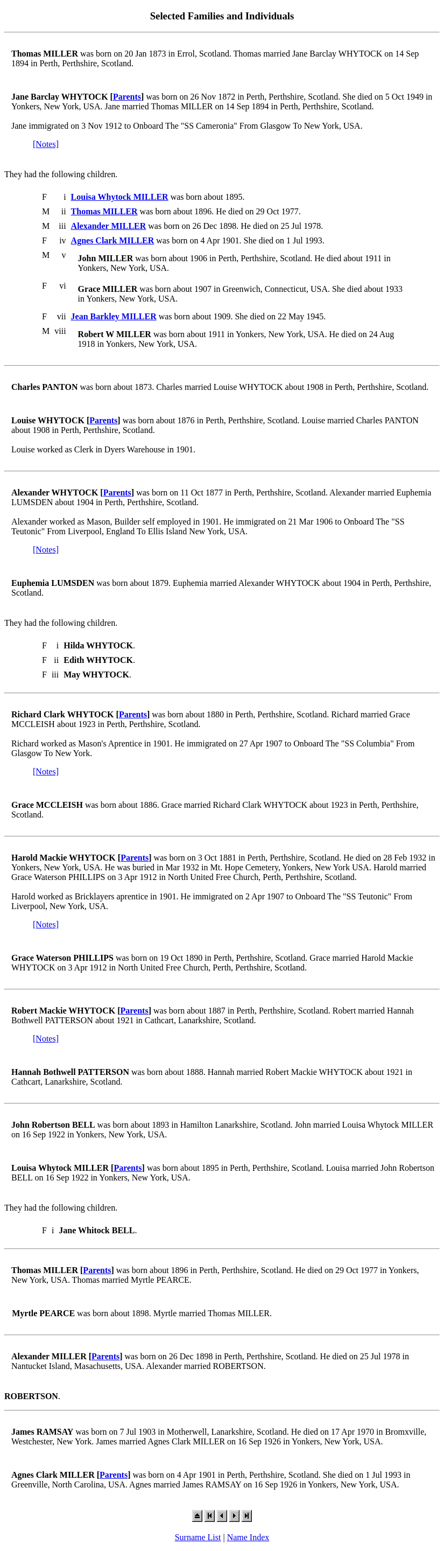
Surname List (198, 1537)
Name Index (248, 1537)
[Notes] (46, 144)
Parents (127, 96)
